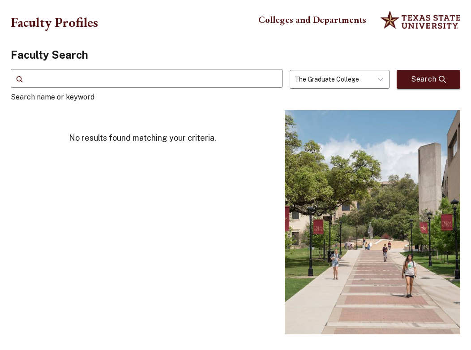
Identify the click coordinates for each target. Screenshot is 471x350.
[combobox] (340, 79)
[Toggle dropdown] (383, 79)
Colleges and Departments (312, 19)
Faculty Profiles (54, 22)
